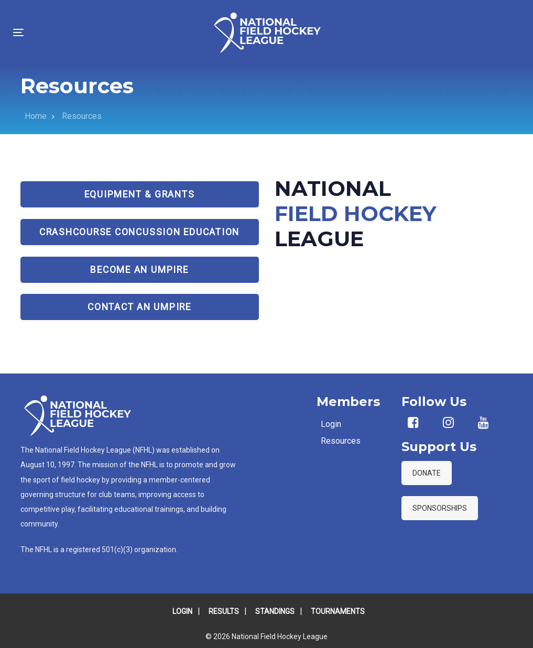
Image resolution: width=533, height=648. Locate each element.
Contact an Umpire (139, 307)
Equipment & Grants (139, 194)
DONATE (426, 473)
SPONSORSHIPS (439, 508)
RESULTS (224, 611)
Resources (341, 441)
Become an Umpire (139, 270)
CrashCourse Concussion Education (139, 232)
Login (331, 424)
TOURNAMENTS (338, 611)
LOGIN (182, 611)
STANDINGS (275, 611)
